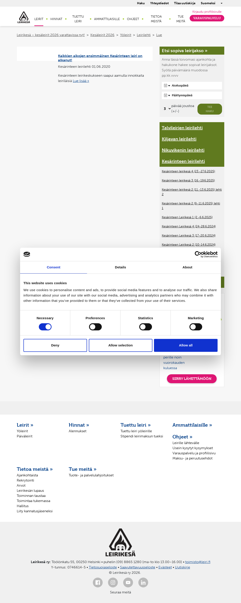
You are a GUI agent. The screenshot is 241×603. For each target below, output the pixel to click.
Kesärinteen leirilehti (183, 161)
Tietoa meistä (156, 19)
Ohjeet (133, 19)
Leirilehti (144, 35)
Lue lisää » (81, 81)
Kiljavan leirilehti (179, 139)
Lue (159, 35)
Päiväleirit (24, 436)
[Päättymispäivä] (192, 95)
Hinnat (56, 19)
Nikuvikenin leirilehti (183, 150)
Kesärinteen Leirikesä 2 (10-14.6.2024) (189, 245)
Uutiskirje (182, 567)
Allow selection (120, 345)
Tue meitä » (83, 469)
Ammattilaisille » (192, 425)
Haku (141, 3)
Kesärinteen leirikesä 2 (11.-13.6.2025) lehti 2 (192, 192)
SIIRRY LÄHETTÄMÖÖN (191, 379)
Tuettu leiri (78, 19)
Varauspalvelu (207, 18)
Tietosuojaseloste (103, 567)
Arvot (21, 485)
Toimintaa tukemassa (33, 501)
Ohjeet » (182, 437)
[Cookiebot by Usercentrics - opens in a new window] (198, 254)
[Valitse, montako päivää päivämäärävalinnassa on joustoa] (166, 108)
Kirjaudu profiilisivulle (207, 12)
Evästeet (165, 567)
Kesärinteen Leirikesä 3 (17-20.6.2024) (189, 235)
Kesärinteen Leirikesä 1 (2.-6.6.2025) (187, 217)
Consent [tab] (53, 267)
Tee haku (210, 109)
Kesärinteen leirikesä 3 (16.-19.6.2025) (188, 180)
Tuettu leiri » (135, 425)
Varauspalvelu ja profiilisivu (194, 453)
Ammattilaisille (107, 19)
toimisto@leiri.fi (197, 562)
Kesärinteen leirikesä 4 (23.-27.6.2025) (188, 171)
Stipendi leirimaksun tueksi (141, 436)
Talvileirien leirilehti (182, 127)
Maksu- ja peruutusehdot (192, 458)
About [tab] (187, 267)
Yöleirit (125, 35)
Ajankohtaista (27, 475)
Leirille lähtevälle (185, 443)
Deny (55, 345)
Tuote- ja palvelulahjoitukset (91, 475)
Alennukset (77, 431)
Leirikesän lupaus (30, 490)
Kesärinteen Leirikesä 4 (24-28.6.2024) (189, 226)
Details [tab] (120, 267)
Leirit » (25, 425)
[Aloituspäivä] (192, 85)
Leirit (38, 19)
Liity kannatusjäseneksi (35, 511)
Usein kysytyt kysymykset (192, 448)
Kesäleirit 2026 (102, 35)
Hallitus (23, 506)
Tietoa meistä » (35, 469)
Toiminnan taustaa (31, 496)
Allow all (186, 345)
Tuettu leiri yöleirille (136, 431)
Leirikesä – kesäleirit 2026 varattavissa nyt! (51, 35)
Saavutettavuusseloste (137, 567)
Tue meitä (180, 19)
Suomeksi (208, 3)
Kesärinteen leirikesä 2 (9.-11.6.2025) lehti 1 (191, 206)
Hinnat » (79, 425)
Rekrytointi (25, 480)
